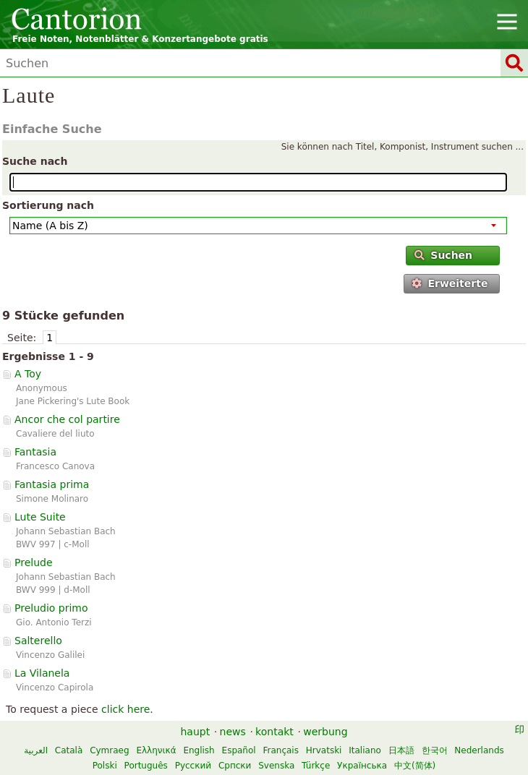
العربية (36, 750)
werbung (325, 731)
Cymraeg (109, 750)
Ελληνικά (156, 750)
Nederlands (478, 750)
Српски (235, 766)
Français (280, 750)
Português (146, 766)
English (198, 750)
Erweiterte (449, 283)
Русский (193, 766)
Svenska (276, 766)
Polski (105, 766)
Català (68, 750)
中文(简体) (414, 766)
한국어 (435, 750)
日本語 (401, 750)
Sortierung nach (48, 205)
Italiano (365, 750)
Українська (362, 766)
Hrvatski (324, 750)
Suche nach (34, 161)
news (233, 731)
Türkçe (316, 766)
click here (125, 709)
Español (239, 750)
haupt (195, 731)
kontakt (274, 731)
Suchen (443, 255)
